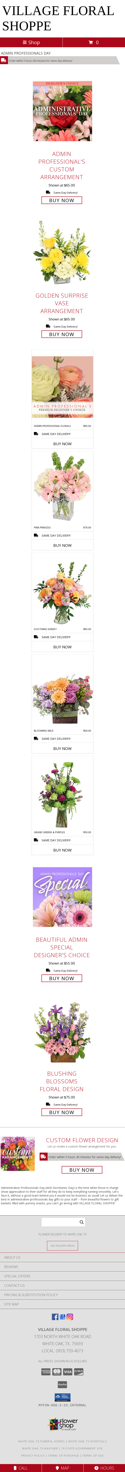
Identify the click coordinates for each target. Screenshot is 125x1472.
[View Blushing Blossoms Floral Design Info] (62, 1031)
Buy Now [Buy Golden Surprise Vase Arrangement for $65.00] (61, 334)
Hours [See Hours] (104, 1468)
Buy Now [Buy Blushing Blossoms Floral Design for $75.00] (61, 1112)
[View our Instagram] (70, 1318)
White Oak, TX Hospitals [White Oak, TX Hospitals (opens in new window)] (87, 1441)
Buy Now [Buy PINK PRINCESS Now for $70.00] (62, 545)
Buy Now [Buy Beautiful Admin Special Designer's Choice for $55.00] (61, 978)
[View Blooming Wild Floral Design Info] (62, 692)
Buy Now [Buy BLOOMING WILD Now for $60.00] (62, 748)
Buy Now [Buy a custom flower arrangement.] (82, 1169)
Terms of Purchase (63, 1455)
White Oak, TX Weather (40, 1448)
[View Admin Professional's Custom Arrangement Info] (62, 111)
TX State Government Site (82, 1448)
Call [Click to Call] (21, 1468)
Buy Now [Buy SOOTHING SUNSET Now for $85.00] (62, 647)
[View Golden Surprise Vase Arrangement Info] (62, 253)
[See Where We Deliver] (62, 1245)
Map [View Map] (62, 1468)
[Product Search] (63, 1222)
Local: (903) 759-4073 (62, 1351)
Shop (31, 42)
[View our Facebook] (55, 1318)
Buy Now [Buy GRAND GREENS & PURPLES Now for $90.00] (62, 850)
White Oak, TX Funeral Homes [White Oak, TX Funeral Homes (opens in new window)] (41, 1441)
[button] (62, 1397)
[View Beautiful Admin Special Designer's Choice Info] (62, 897)
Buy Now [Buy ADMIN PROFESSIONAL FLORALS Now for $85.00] (62, 443)
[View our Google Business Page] (62, 1318)
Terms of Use (93, 1455)
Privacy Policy (33, 1455)
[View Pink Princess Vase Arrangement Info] (62, 488)
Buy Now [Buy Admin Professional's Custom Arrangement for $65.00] (61, 200)
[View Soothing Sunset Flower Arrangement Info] (62, 590)
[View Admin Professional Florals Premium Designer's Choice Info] (62, 387)
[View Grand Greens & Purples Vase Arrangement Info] (62, 793)
